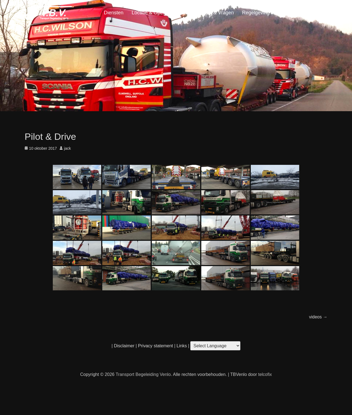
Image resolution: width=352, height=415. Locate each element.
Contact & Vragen (214, 12)
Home (316, 12)
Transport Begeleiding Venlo (143, 374)
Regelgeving (256, 12)
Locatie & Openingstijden (159, 12)
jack (67, 148)
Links (181, 345)
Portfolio (287, 12)
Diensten (113, 12)
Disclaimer (124, 345)
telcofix (265, 374)
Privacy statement (155, 345)
